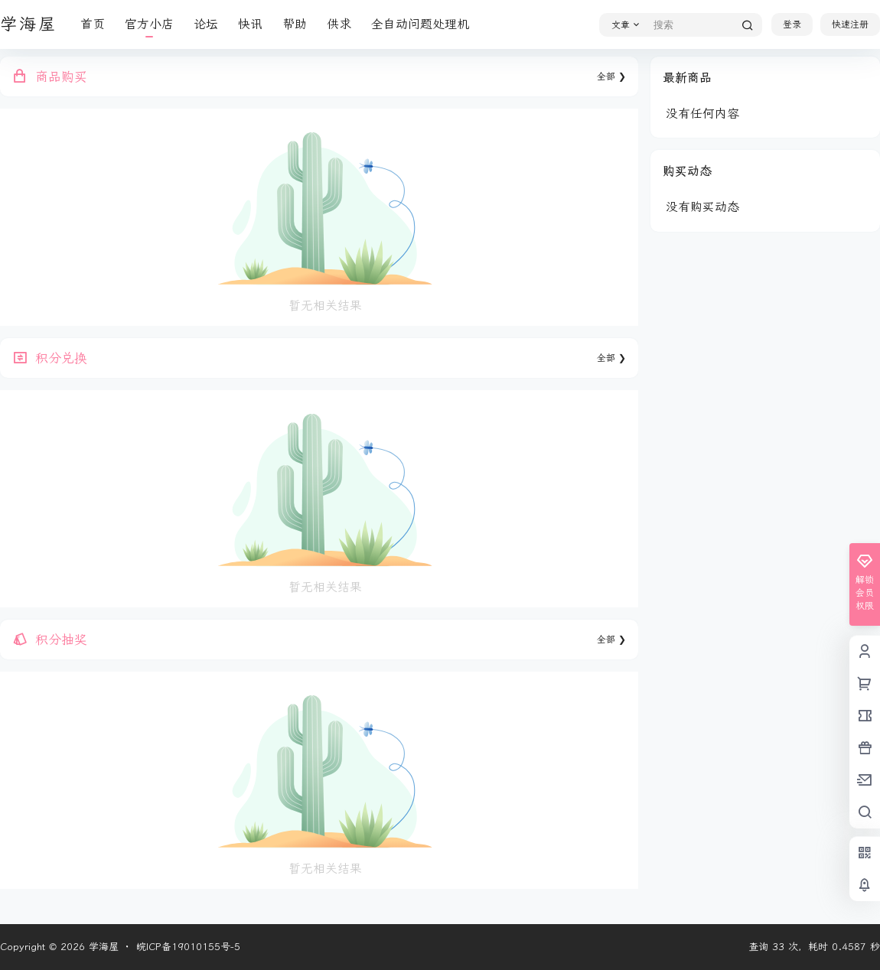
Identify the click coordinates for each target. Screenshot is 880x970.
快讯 (250, 24)
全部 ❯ (611, 76)
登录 (792, 24)
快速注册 (850, 24)
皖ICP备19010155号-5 (188, 946)
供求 (339, 24)
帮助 (294, 24)
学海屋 (102, 946)
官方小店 (149, 24)
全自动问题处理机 (420, 24)
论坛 (206, 24)
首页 (92, 24)
